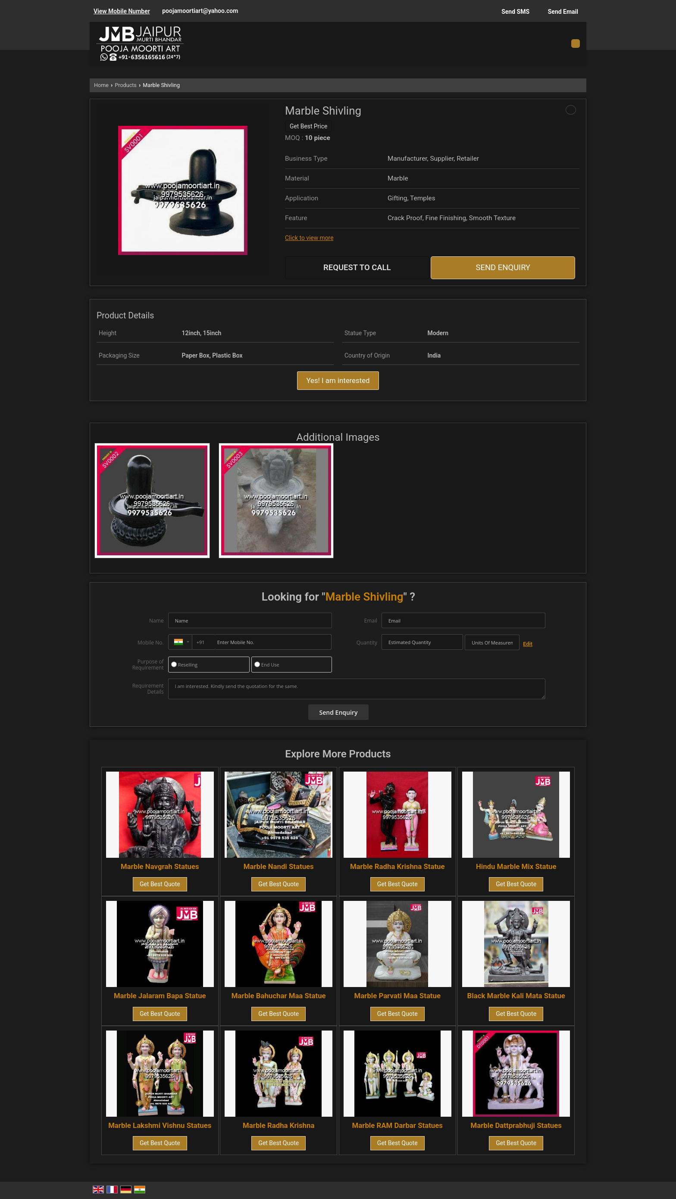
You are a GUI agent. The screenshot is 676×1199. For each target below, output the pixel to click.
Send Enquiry (503, 267)
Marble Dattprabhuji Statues (516, 1125)
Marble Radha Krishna (278, 1125)
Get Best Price (308, 126)
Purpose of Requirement (148, 665)
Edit (527, 644)
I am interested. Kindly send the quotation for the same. (357, 689)
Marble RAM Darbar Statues (397, 1125)
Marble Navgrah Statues (160, 866)
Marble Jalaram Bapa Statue (160, 995)
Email (370, 620)
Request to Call (357, 267)
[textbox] (492, 642)
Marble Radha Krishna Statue (397, 866)
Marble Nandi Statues (279, 866)
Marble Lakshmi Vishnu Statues (159, 1125)
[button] (122, 11)
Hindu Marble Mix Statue (516, 866)
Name (156, 620)
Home (101, 85)
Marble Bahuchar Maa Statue (279, 995)
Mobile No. (151, 642)
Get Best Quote (160, 884)
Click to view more (309, 237)
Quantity (367, 642)
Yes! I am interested (337, 380)
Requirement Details (148, 689)
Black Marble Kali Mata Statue (516, 995)
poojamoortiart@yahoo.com (200, 10)
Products (126, 85)
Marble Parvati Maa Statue (397, 995)
